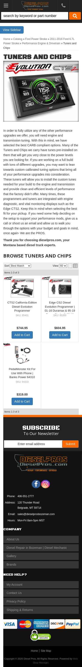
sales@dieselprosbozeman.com (36, 514)
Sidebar (15, 30)
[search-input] (34, 16)
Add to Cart (22, 335)
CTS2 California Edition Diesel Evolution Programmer (22, 306)
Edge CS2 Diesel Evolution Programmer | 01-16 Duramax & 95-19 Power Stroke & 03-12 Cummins (60, 310)
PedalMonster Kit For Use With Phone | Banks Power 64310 (22, 373)
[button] (41, 16)
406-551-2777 (25, 496)
